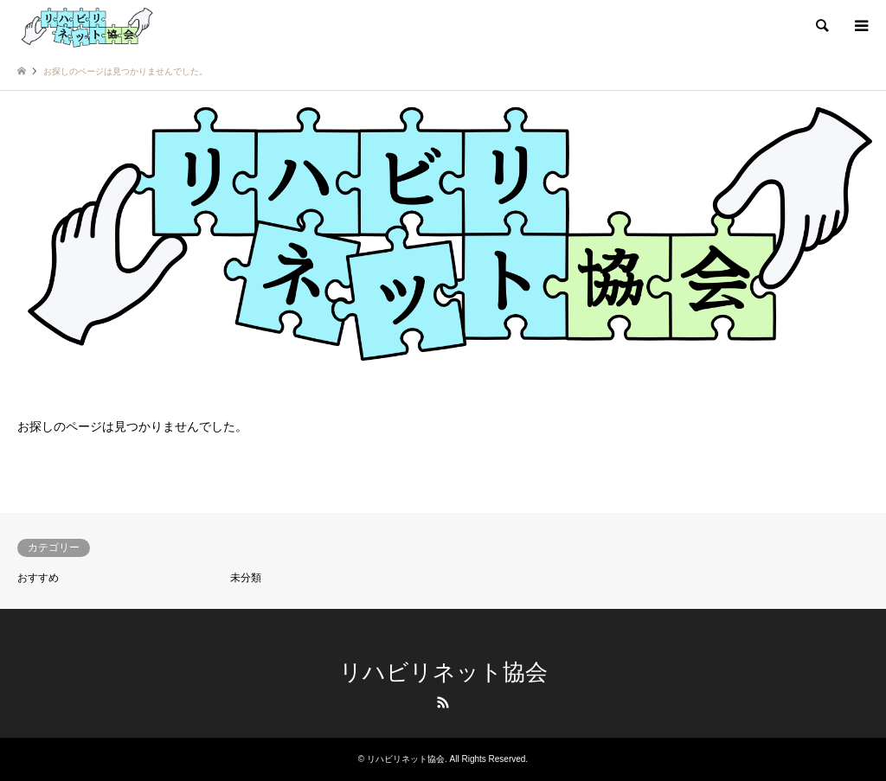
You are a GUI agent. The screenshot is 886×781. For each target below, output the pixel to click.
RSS (443, 702)
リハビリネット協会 (443, 672)
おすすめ (38, 578)
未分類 (245, 578)
